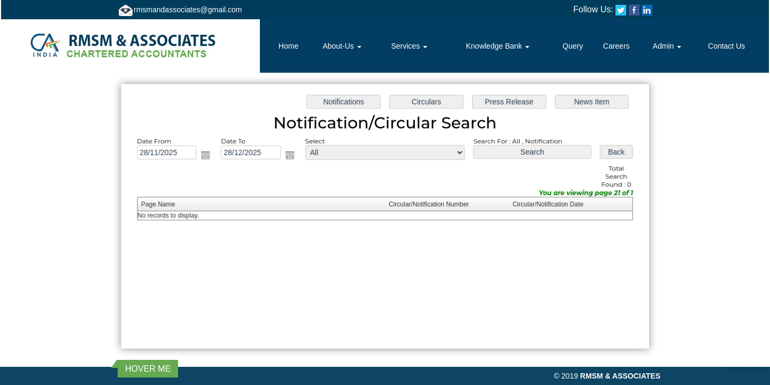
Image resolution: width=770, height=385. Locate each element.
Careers (616, 46)
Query (573, 46)
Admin (667, 46)
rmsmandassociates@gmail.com (188, 9)
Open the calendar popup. (209, 156)
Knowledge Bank (497, 46)
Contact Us (726, 46)
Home (288, 46)
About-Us (341, 46)
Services (409, 46)
